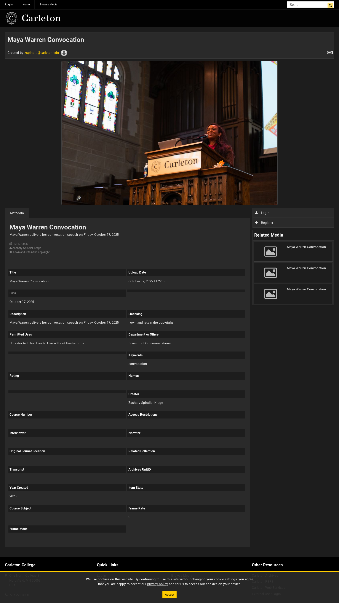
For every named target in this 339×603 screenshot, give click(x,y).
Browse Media (48, 4)
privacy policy (157, 583)
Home (26, 4)
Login (262, 212)
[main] (169, 292)
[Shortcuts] (330, 51)
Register (264, 222)
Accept (169, 594)
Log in (9, 4)
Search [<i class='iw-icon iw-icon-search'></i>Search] (331, 4)
